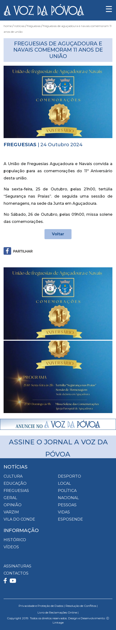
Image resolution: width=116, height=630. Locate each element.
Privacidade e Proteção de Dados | (42, 606)
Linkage (58, 622)
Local (64, 483)
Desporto (69, 476)
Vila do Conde (19, 519)
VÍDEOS (11, 547)
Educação (15, 483)
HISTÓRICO (15, 540)
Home (8, 26)
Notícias (19, 26)
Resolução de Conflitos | (82, 606)
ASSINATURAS (17, 566)
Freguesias (34, 26)
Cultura (13, 476)
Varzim (11, 512)
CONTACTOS (16, 573)
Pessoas (67, 505)
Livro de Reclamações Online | (58, 612)
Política (67, 490)
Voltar (58, 234)
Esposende (70, 519)
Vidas (64, 512)
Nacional (68, 497)
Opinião (13, 505)
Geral (10, 497)
